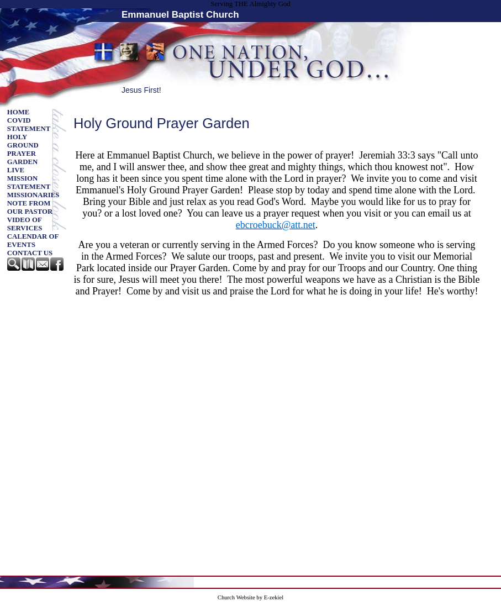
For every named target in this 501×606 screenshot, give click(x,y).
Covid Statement (28, 125)
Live (15, 170)
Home (18, 112)
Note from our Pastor (29, 207)
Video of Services (25, 224)
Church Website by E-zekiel (250, 597)
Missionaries (33, 195)
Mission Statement (28, 183)
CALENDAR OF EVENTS (33, 241)
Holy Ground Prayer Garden (23, 149)
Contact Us (29, 253)
